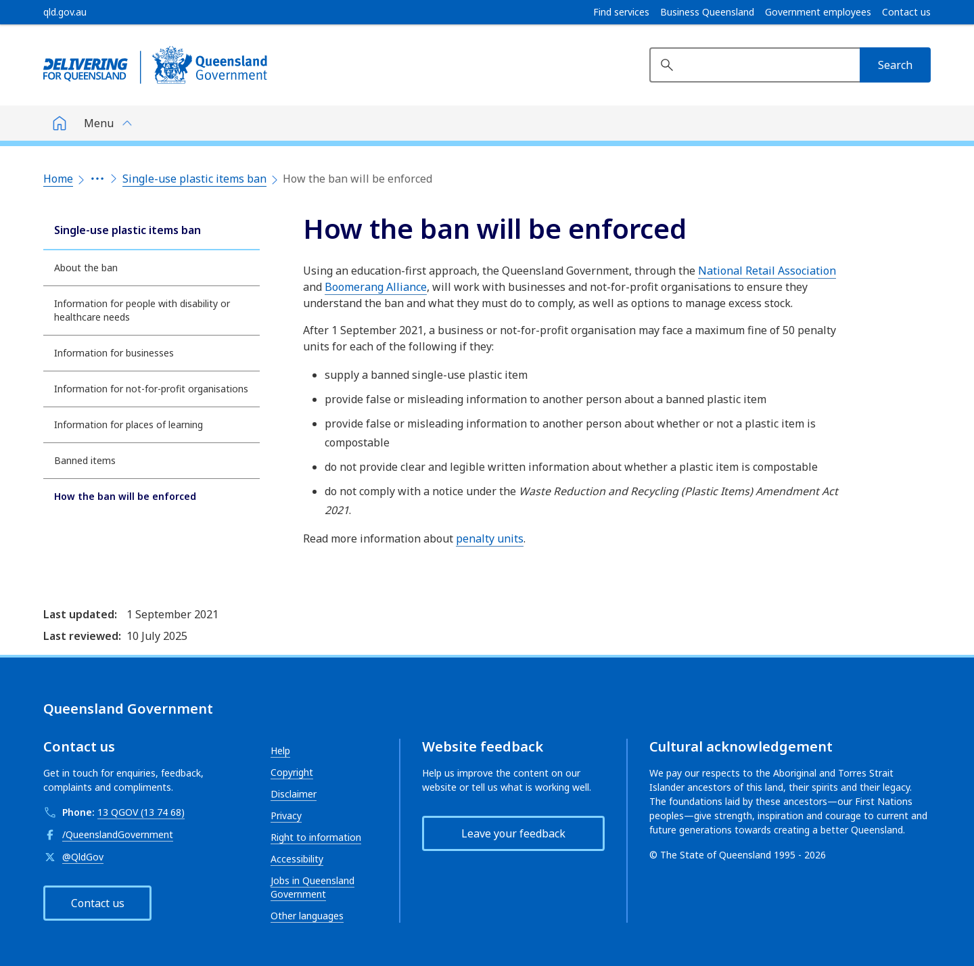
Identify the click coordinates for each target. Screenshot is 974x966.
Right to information (316, 837)
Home (58, 178)
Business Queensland (707, 12)
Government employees (818, 12)
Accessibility (297, 858)
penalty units (490, 538)
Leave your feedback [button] (513, 833)
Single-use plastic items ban (194, 178)
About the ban (86, 267)
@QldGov (82, 856)
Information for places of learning (128, 424)
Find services (621, 12)
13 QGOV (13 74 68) (141, 812)
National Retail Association (767, 270)
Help (280, 750)
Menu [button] (99, 123)
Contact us (906, 12)
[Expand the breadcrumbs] (97, 178)
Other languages (307, 915)
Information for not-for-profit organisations (151, 388)
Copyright (292, 772)
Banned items (85, 460)
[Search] (895, 65)
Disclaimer (294, 793)
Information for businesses (114, 352)
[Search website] (754, 65)
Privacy (286, 815)
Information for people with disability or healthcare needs (142, 310)
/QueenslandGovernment (117, 834)
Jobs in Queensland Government (312, 887)
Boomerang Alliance (376, 286)
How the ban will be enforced (125, 496)
